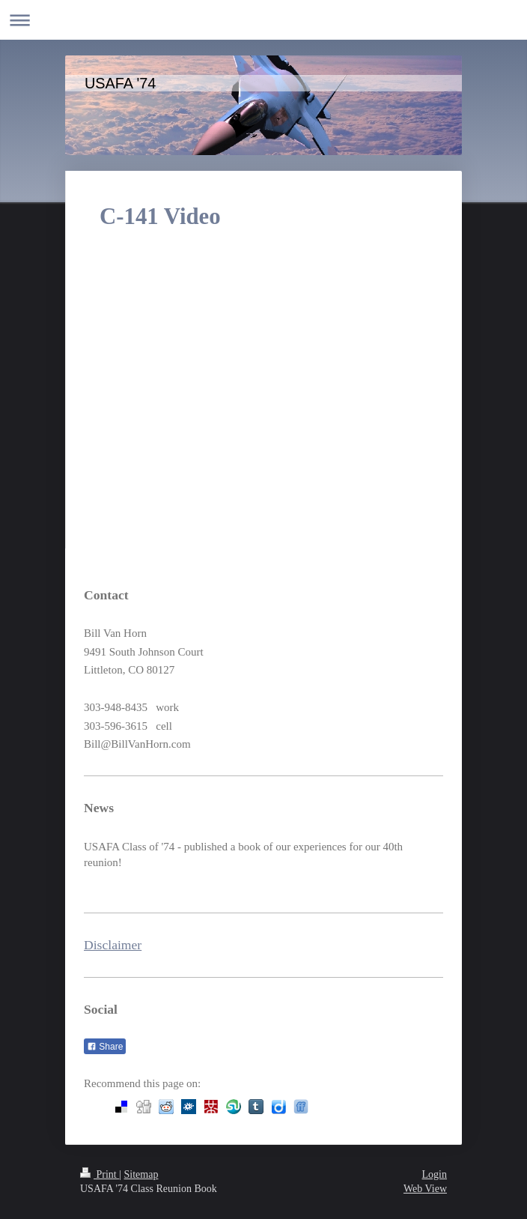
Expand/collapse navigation (263, 20)
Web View (425, 1188)
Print (99, 1174)
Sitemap (141, 1174)
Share (105, 1046)
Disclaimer (112, 944)
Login (434, 1174)
